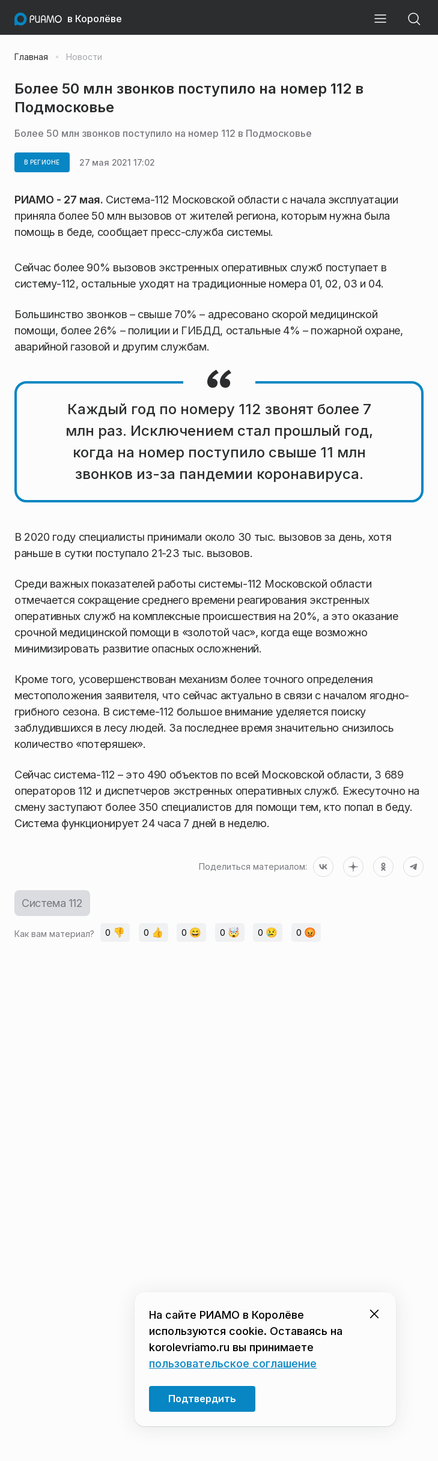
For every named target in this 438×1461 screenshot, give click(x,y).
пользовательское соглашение (233, 1363)
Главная (31, 57)
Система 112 (52, 903)
